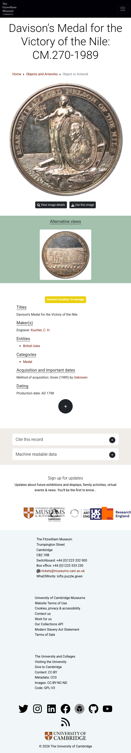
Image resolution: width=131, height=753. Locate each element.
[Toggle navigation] (123, 9)
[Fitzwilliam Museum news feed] (65, 722)
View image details (51, 205)
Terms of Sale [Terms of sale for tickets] (45, 635)
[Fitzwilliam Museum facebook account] (52, 708)
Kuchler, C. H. (40, 330)
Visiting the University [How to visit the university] (50, 662)
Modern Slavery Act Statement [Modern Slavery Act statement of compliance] (57, 629)
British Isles (31, 346)
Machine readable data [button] (36, 454)
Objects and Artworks (42, 74)
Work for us (43, 619)
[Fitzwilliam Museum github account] (94, 708)
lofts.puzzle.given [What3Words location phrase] (69, 576)
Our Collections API (49, 624)
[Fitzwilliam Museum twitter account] (24, 708)
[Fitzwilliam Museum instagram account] (38, 708)
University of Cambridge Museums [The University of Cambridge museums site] (60, 598)
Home (16, 74)
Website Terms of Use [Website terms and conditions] (51, 603)
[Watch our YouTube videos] (107, 708)
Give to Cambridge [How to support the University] (48, 667)
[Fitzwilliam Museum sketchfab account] (80, 708)
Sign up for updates (65, 478)
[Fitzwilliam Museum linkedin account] (66, 708)
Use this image (82, 205)
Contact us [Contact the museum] (43, 614)
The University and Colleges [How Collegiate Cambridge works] (55, 656)
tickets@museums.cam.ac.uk (63, 571)
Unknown (80, 377)
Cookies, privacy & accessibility (57, 608)
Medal (27, 362)
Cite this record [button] (29, 439)
